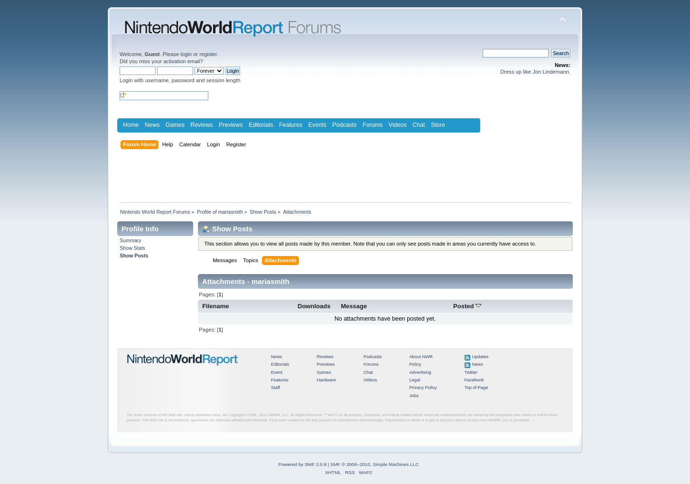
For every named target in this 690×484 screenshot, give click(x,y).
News (152, 125)
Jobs (414, 395)
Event (276, 372)
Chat (418, 125)
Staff (275, 387)
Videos (398, 125)
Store (438, 125)
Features (290, 125)
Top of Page (476, 387)
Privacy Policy (423, 387)
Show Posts (134, 255)
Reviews (201, 125)
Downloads (314, 306)
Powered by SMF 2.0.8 (302, 464)
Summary (130, 240)
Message (354, 306)
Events (317, 125)
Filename (215, 306)
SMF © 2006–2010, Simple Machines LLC (374, 464)
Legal (414, 380)
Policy (415, 364)
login (186, 54)
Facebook (474, 380)
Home (131, 125)
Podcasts (344, 125)
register (208, 54)
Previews (231, 125)
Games (175, 125)
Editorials (261, 125)
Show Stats (132, 248)
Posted (467, 306)
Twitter (471, 372)
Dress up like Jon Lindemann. (535, 72)
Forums (372, 125)
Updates (480, 356)
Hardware (326, 380)
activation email (181, 61)
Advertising (420, 372)
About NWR (420, 356)
